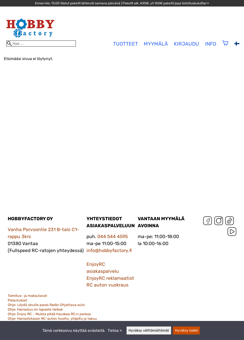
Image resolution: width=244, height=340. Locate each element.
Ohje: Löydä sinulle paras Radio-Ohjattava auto (46, 305)
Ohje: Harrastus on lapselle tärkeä (35, 309)
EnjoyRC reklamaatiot (110, 278)
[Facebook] (207, 221)
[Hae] (41, 43)
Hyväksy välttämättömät (149, 330)
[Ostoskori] (225, 46)
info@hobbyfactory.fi (109, 250)
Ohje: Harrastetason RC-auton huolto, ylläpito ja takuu (52, 319)
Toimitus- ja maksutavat (27, 296)
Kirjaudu (186, 44)
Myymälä (156, 44)
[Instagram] (218, 221)
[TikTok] (229, 221)
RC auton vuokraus (107, 285)
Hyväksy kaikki (186, 330)
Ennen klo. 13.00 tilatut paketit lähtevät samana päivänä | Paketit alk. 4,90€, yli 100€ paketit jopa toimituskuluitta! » (122, 3)
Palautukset (17, 300)
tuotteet (125, 44)
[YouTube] (232, 232)
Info (210, 44)
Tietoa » (115, 330)
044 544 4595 (112, 236)
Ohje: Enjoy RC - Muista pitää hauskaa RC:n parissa (49, 314)
